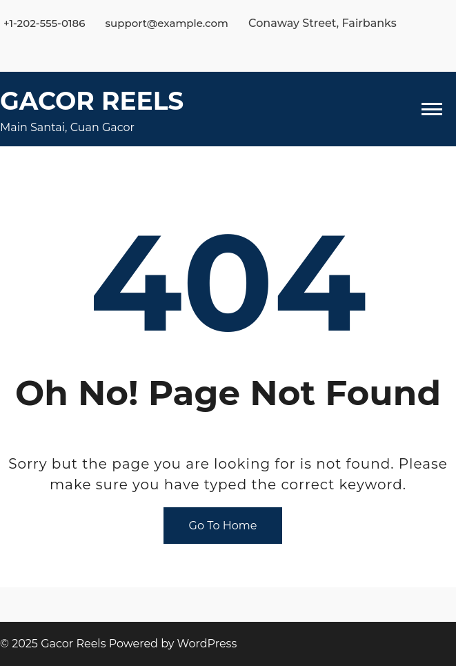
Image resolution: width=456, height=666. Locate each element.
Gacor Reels (92, 101)
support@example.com (167, 23)
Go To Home (223, 525)
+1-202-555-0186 (44, 23)
